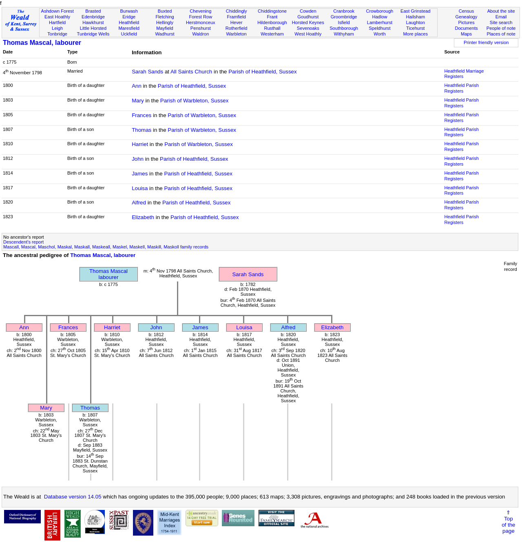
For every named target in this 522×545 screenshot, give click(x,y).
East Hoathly (57, 16)
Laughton (415, 22)
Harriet (140, 144)
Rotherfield (237, 28)
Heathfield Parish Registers (461, 88)
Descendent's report (23, 241)
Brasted (93, 11)
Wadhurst (164, 33)
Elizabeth (143, 217)
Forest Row (200, 16)
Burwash (129, 11)
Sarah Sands (147, 72)
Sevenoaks (308, 28)
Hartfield (57, 22)
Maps (466, 33)
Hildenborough (272, 22)
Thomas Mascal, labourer (42, 42)
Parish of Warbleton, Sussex (194, 100)
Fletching (165, 16)
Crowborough (380, 11)
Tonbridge (57, 33)
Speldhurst (379, 28)
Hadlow (379, 16)
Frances (141, 115)
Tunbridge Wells (93, 33)
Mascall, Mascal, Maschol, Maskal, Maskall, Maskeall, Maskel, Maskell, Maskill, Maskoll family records (105, 246)
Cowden (308, 11)
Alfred (139, 202)
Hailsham (415, 16)
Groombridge (344, 16)
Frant (272, 16)
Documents (466, 28)
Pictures (466, 22)
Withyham (344, 33)
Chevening (200, 11)
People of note (501, 28)
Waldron (200, 33)
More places (415, 33)
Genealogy (467, 16)
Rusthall (272, 28)
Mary (138, 100)
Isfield (344, 22)
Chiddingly (236, 11)
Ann (137, 86)
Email (501, 16)
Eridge (128, 16)
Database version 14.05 (73, 497)
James (140, 174)
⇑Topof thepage (508, 522)
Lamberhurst (379, 22)
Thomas (141, 130)
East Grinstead (415, 11)
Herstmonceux (200, 22)
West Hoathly (307, 33)
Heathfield (129, 22)
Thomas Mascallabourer (108, 274)
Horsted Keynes (308, 22)
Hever (236, 22)
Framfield (236, 16)
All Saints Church (191, 72)
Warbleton (236, 33)
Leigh (57, 28)
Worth (379, 33)
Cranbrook (343, 11)
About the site (501, 11)
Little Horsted (93, 28)
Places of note (501, 33)
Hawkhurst (93, 22)
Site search (501, 22)
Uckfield (129, 33)
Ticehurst (415, 28)
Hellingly (164, 22)
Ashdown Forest (57, 11)
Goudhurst (308, 16)
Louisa (140, 188)
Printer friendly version (486, 42)
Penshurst (200, 28)
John (138, 159)
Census (466, 11)
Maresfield (129, 28)
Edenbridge (93, 16)
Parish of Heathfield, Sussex (262, 72)
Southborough (344, 28)
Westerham (272, 33)
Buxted (165, 11)
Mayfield (164, 28)
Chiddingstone (272, 11)
